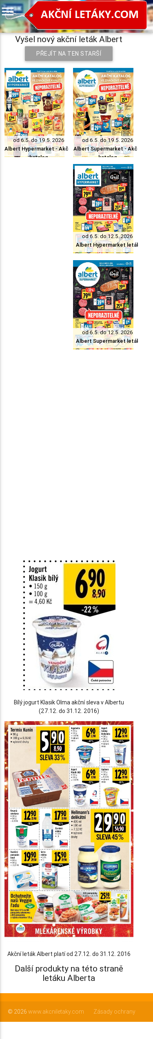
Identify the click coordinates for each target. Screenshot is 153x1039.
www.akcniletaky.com (56, 1011)
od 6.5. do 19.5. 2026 (38, 140)
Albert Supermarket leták (108, 340)
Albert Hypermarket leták (108, 244)
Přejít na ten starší (68, 53)
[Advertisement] (76, 434)
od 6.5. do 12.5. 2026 (107, 236)
